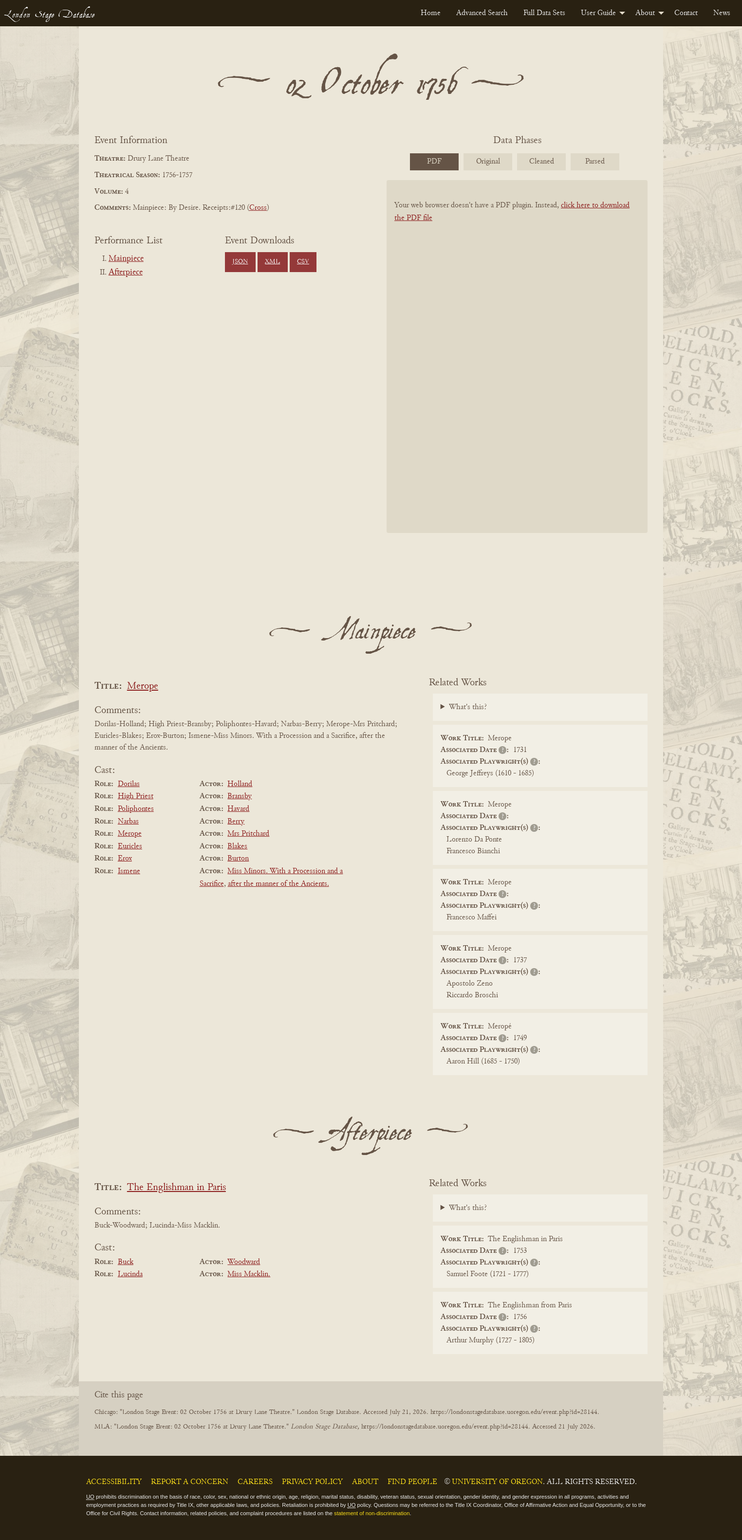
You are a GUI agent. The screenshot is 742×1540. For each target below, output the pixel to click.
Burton (238, 858)
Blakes (237, 846)
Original (488, 161)
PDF (434, 161)
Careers (255, 1482)
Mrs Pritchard (248, 834)
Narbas (128, 821)
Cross (258, 208)
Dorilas (129, 784)
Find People (412, 1482)
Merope (142, 686)
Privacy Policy (312, 1482)
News (721, 13)
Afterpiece (126, 272)
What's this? (468, 707)
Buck (125, 1262)
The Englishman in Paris (176, 1188)
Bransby (239, 796)
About (645, 13)
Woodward (243, 1262)
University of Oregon (497, 1482)
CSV (303, 261)
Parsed (595, 161)
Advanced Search (482, 13)
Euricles (130, 846)
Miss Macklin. (248, 1274)
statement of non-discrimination (371, 1513)
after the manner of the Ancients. (278, 884)
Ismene (129, 871)
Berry (235, 821)
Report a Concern (189, 1482)
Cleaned (541, 161)
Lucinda (130, 1274)
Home (431, 13)
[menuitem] (430, 13)
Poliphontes (136, 809)
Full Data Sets (544, 13)
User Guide (598, 13)
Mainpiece (126, 259)
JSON (240, 261)
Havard (238, 809)
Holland (239, 784)
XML (272, 261)
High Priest (135, 796)
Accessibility (114, 1482)
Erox (125, 858)
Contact (686, 13)
